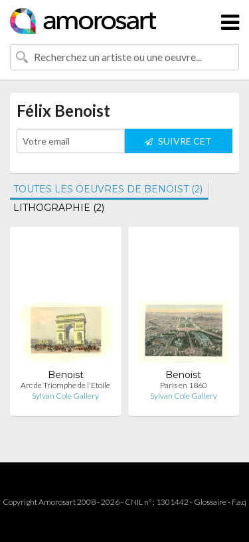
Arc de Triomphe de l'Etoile (65, 385)
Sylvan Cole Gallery (65, 396)
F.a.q (239, 502)
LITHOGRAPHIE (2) (58, 208)
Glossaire (210, 502)
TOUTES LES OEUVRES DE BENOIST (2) (108, 189)
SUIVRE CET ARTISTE (178, 144)
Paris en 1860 (183, 385)
